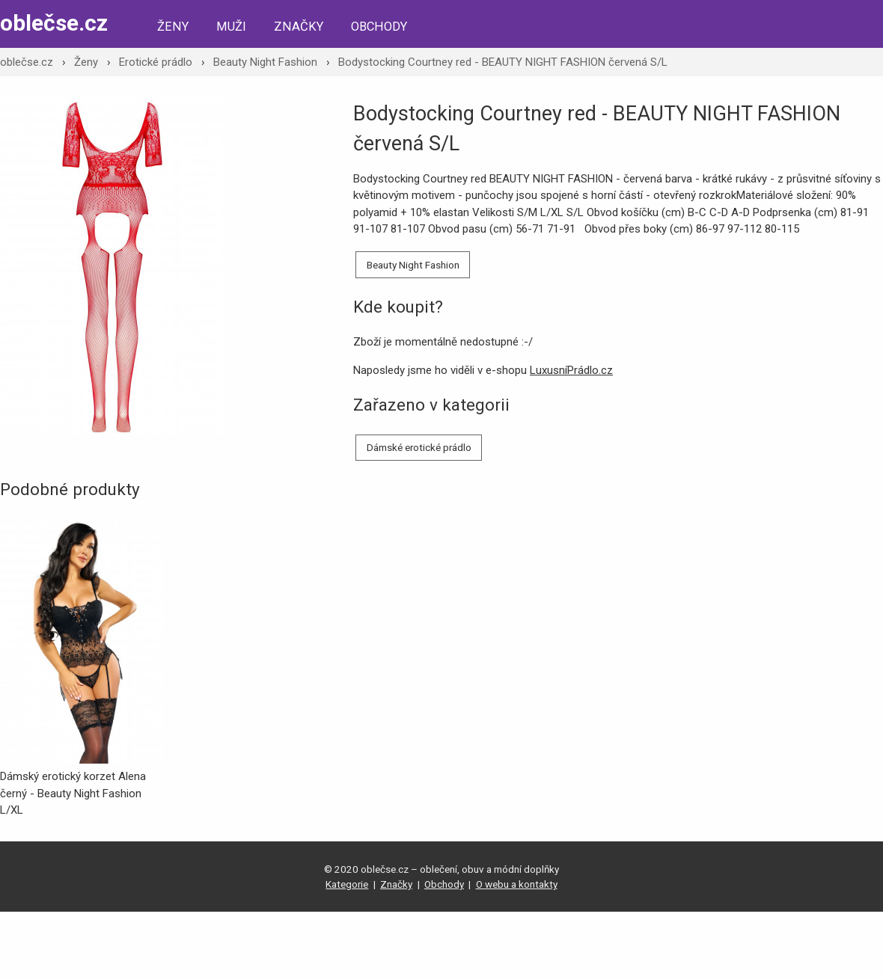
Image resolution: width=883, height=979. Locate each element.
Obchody (379, 26)
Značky (298, 26)
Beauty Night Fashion (265, 62)
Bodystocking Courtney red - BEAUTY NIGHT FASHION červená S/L (502, 62)
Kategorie (347, 884)
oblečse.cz (54, 23)
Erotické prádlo (155, 62)
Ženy (173, 26)
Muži (231, 26)
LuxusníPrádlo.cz (571, 370)
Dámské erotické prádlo (419, 447)
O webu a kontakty (516, 884)
